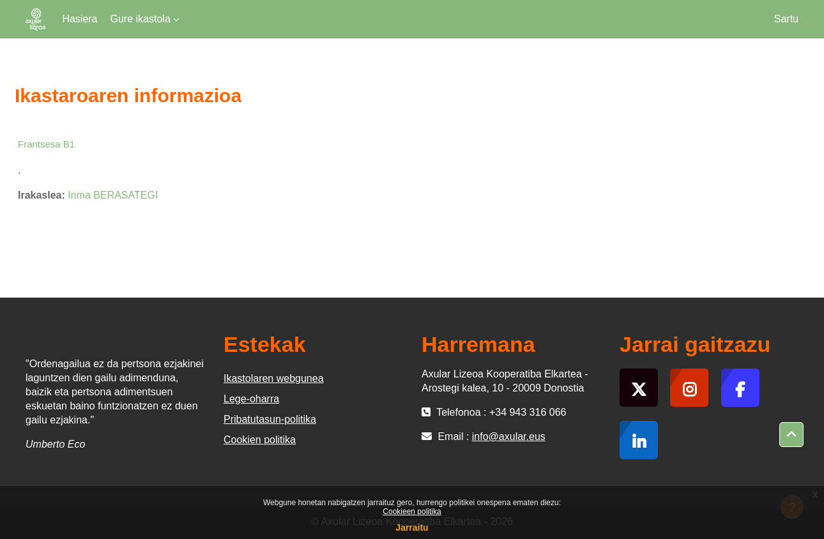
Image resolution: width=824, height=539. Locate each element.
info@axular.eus (509, 436)
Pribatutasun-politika (270, 419)
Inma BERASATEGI (113, 195)
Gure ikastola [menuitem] (141, 18)
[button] (791, 435)
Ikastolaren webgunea (274, 378)
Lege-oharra (251, 398)
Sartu (786, 18)
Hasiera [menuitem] (79, 18)
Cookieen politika (412, 511)
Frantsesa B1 (46, 144)
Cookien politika (260, 439)
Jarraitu (411, 527)
